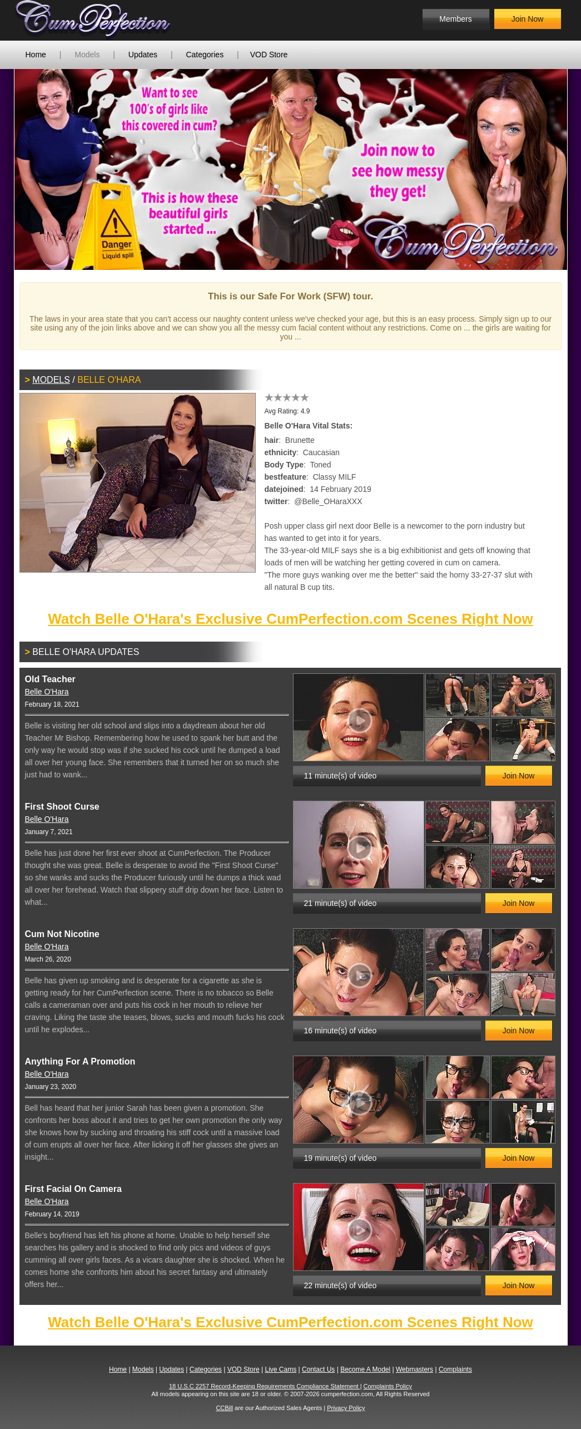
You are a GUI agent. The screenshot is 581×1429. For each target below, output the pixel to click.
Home (36, 54)
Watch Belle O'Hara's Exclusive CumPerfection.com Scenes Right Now (290, 618)
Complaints (455, 1369)
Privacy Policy (346, 1408)
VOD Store (269, 54)
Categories (205, 54)
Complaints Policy (388, 1386)
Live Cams (280, 1369)
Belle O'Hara (47, 691)
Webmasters (414, 1369)
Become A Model (365, 1369)
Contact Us (318, 1369)
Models (87, 54)
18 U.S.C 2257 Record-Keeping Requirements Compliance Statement (264, 1386)
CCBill (224, 1408)
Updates (142, 54)
